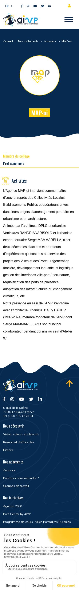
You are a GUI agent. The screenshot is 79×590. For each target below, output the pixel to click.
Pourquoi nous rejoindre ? (21, 478)
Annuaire (9, 470)
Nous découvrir (13, 426)
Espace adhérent (70, 5)
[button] (7, 5)
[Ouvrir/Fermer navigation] (69, 19)
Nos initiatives (13, 497)
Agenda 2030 (12, 506)
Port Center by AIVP (17, 514)
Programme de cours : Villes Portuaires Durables (37, 522)
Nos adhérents (13, 462)
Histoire (8, 450)
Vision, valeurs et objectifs (21, 434)
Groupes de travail (16, 486)
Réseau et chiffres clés (18, 442)
